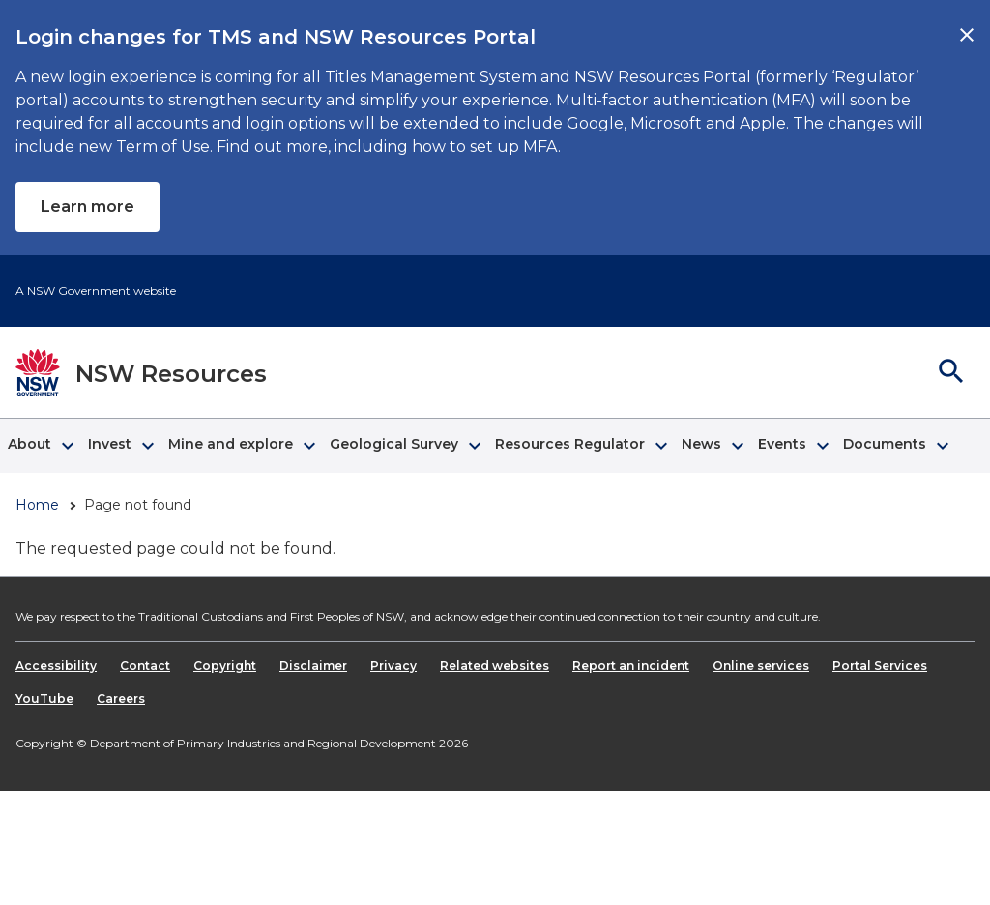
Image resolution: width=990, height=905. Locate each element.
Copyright (224, 665)
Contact (145, 665)
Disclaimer (313, 665)
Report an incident (630, 665)
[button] (40, 446)
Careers (121, 698)
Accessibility (56, 665)
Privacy (393, 665)
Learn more (87, 206)
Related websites (494, 665)
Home (37, 504)
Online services (761, 665)
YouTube (44, 698)
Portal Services (879, 665)
